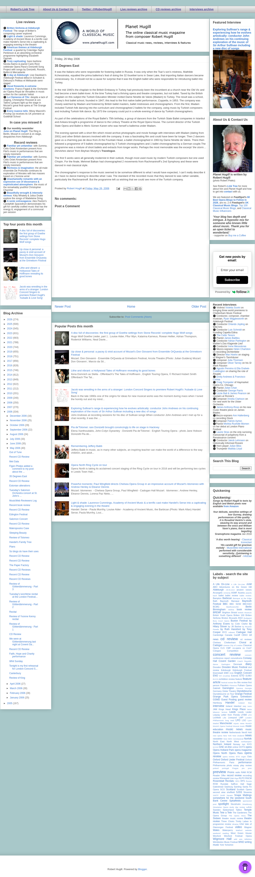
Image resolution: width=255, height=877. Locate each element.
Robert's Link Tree (22, 9)
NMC (230, 739)
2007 (10, 407)
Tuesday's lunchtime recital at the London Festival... (23, 595)
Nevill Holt (247, 732)
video (238, 827)
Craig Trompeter (225, 382)
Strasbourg (247, 804)
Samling (238, 787)
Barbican (227, 598)
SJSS (239, 792)
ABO (215, 587)
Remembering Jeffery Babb (86, 446)
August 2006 (17, 434)
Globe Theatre (229, 691)
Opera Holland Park (223, 750)
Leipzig (216, 715)
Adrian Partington (237, 340)
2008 (10, 402)
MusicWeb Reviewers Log (23, 500)
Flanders (224, 685)
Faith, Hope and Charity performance (21, 655)
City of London (236, 645)
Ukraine (235, 824)
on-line (228, 747)
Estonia (234, 675)
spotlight (223, 803)
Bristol (234, 612)
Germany (217, 691)
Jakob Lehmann (236, 440)
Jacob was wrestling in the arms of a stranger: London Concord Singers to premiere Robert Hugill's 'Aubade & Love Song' (34, 292)
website (248, 830)
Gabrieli (216, 688)
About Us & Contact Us (58, 9)
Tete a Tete (226, 812)
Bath (215, 601)
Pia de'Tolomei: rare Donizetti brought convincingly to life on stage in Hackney (115, 427)
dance (215, 664)
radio (237, 772)
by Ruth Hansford (230, 629)
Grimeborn (246, 696)
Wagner (248, 827)
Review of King (17, 677)
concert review (227, 654)
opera (249, 747)
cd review (229, 639)
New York (227, 736)
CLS (222, 648)
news (248, 735)
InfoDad (247, 556)
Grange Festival (243, 693)
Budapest (248, 618)
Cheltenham (230, 642)
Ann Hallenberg (241, 415)
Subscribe (232, 280)
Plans (12, 546)
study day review (237, 807)
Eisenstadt (218, 673)
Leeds (232, 712)
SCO (222, 789)
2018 (10, 356)
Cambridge (218, 635)
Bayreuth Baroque (229, 601)
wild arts (238, 839)
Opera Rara (236, 753)
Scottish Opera (244, 789)
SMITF (216, 795)
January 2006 (17, 697)
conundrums (236, 658)
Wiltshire (248, 839)
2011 (10, 388)
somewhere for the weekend (228, 798)
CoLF (249, 648)
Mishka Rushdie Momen (236, 423)
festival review (227, 682)
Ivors (249, 706)
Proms (230, 772)
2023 (10, 333)
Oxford (216, 759)
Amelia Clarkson (236, 399)
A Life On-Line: (238, 584)
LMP (241, 717)
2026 (10, 319)
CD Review (15, 634)
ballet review (231, 595)
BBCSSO (247, 604)
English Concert (243, 673)
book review (244, 609)
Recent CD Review (19, 456)
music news (234, 729)
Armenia (226, 593)
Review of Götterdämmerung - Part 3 (23, 586)
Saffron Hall (237, 784)
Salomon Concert (18, 519)
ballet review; (246, 595)
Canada (228, 635)
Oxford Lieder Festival (232, 759)
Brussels (233, 618)
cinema (226, 645)
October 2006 (17, 425)
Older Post (199, 306)
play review (246, 765)
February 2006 (18, 693)
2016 (10, 365)
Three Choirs (227, 821)
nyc (243, 744)
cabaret (232, 632)
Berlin (249, 606)
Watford (239, 830)
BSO (240, 618)
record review (234, 775)
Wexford (217, 836)
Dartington (225, 664)
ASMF (234, 593)
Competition (233, 651)
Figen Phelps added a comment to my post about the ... (21, 469)
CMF (228, 648)
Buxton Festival (239, 620)
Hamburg (217, 703)
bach (215, 595)
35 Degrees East (18, 476)
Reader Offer (219, 775)
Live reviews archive (133, 9)
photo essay (233, 765)
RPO (237, 781)
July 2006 (15, 439)
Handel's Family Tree (20, 542)
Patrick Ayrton (235, 421)
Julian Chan (230, 387)
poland (216, 768)
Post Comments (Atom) (138, 316)
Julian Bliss (235, 446)
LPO (237, 720)
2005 (10, 703)
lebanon (216, 712)
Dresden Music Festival (234, 667)
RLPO (242, 778)
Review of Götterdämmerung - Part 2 (23, 604)
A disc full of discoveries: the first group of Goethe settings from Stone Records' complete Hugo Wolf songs (131, 332)
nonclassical (238, 739)
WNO (241, 842)
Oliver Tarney (234, 363)
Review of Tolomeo (19, 537)
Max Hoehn (232, 354)
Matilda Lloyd (235, 448)
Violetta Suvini (232, 307)
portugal (225, 768)
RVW (215, 784)
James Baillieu (232, 338)
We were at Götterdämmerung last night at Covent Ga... (22, 641)
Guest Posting (229, 699)
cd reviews (246, 639)
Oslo (249, 756)
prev (250, 768)
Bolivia (231, 610)
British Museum (245, 612)
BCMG (216, 607)
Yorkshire (229, 845)
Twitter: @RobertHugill (97, 9)
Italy (244, 706)
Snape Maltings (243, 795)
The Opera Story (237, 816)
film (235, 682)
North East (219, 741)
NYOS (215, 747)
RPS (242, 781)
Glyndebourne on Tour (223, 694)
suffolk (249, 807)
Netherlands (235, 732)
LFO (250, 715)
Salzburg (228, 787)
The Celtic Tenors (225, 335)
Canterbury (15, 673)
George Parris (235, 390)
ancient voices (244, 590)
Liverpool (232, 717)
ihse (250, 703)
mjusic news (238, 723)
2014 (10, 374)
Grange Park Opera (225, 696)
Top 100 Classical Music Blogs (230, 207)
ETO (241, 675)
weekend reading (221, 833)
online (235, 747)
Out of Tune (15, 452)
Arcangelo (218, 593)
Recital (13, 611)
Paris (231, 762)
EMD (226, 673)
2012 (10, 384)
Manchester (226, 723)
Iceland (241, 703)
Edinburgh (226, 670)
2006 (10, 411)
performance (245, 762)
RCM (249, 772)
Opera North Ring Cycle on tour (89, 464)
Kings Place (239, 709)
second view (219, 792)
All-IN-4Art (230, 590)
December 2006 (18, 415)
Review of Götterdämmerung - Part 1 (23, 627)
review (216, 778)
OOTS (242, 747)
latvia (249, 709)
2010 (10, 393)
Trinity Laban (242, 821)
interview (218, 705)
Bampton (217, 598)
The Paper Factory (19, 565)
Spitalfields (235, 800)
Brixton (225, 618)
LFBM (244, 715)
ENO (215, 675)
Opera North (220, 753)
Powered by (232, 291)
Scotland (230, 789)
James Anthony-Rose (227, 407)
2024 (10, 328)
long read (229, 720)
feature (238, 679)
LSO (244, 720)
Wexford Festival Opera (238, 836)
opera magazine (243, 750)
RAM (243, 772)
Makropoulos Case (19, 528)
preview (219, 772)
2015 (10, 370)
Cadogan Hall (244, 632)
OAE (221, 747)
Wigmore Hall (222, 838)
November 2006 (18, 420)
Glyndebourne (244, 691)
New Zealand (238, 736)
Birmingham (219, 609)
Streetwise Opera (220, 807)
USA (241, 824)
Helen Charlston (241, 349)
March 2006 (16, 688)
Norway (236, 744)
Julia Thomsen (235, 360)
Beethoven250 (232, 607)
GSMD (216, 699)
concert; (248, 655)
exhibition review (227, 679)
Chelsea (217, 642)
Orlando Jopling (236, 324)
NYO (249, 744)
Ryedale (224, 784)
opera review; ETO (231, 756)
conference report (221, 658)
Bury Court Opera (221, 621)
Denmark (237, 664)
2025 (10, 324)
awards (249, 593)
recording (247, 775)
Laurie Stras (222, 432)
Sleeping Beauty (17, 532)
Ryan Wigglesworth (234, 318)
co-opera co (238, 648)
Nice (225, 739)
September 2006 (19, 429)
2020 (10, 347)
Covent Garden (227, 661)
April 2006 (15, 683)
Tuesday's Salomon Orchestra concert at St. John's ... (23, 493)
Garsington (228, 688)
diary (249, 664)
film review (242, 682)
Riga (236, 778)
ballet (221, 595)
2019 (10, 351)
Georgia (248, 688)
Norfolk (248, 738)
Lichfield (217, 717)
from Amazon (231, 506)
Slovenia (248, 792)
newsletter (218, 739)
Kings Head (225, 709)
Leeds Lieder (245, 712)
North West (233, 741)
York (222, 845)
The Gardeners (240, 812)
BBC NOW (235, 604)
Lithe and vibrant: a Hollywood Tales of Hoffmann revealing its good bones (113, 370)
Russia (249, 781)
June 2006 (16, 443)
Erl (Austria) (224, 676)
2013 (10, 379)
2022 (10, 337)
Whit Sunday (16, 661)
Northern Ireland (222, 744)
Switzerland (228, 810)
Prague (235, 768)
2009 (10, 398)
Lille (224, 718)
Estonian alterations (19, 485)
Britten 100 (238, 615)
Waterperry (227, 830)
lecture (224, 712)
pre (243, 768)
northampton (246, 741)
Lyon (250, 720)
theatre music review (232, 818)
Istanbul (237, 706)
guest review (245, 699)
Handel (229, 702)
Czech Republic (244, 661)
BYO (224, 632)
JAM (215, 709)
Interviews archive (201, 9)
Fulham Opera (245, 685)
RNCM (248, 778)
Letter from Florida (230, 715)
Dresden (217, 667)
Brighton (226, 612)
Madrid (216, 723)
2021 (10, 342)
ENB (232, 673)
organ (243, 756)
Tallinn (239, 810)
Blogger (142, 869)
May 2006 (15, 448)
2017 (10, 361)
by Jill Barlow (234, 626)
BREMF (217, 612)
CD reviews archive (168, 9)
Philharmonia (219, 765)
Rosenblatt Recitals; (223, 781)
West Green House (241, 833)
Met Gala (14, 461)
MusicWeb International (239, 547)
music (242, 726)
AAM (249, 584)
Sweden (217, 810)
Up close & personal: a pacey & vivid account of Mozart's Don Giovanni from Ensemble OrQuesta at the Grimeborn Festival (33, 255)
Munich (249, 723)
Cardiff (237, 635)
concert (248, 651)
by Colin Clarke (239, 624)
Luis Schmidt (235, 329)
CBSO (245, 635)
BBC (225, 604)
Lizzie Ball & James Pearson (231, 393)
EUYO (215, 679)
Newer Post (63, 306)
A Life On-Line (221, 584)
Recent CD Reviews (19, 569)
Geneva (239, 688)
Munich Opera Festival (222, 726)
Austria (241, 593)
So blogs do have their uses (24, 551)
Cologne (217, 651)
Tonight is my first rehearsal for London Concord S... (23, 667)
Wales (216, 830)
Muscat (236, 726)
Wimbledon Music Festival (225, 842)
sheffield (231, 792)
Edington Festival (18, 514)
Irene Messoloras (237, 346)
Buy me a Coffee (237, 235)
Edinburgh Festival (242, 670)
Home (131, 306)
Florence (233, 685)
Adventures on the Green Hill (235, 587)
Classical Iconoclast (246, 541)
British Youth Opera (222, 615)
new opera (217, 736)
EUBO (249, 675)
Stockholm (236, 804)
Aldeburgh (218, 589)
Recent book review (19, 505)
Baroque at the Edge (242, 598)
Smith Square (226, 795)
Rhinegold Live (227, 778)
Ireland (229, 706)
